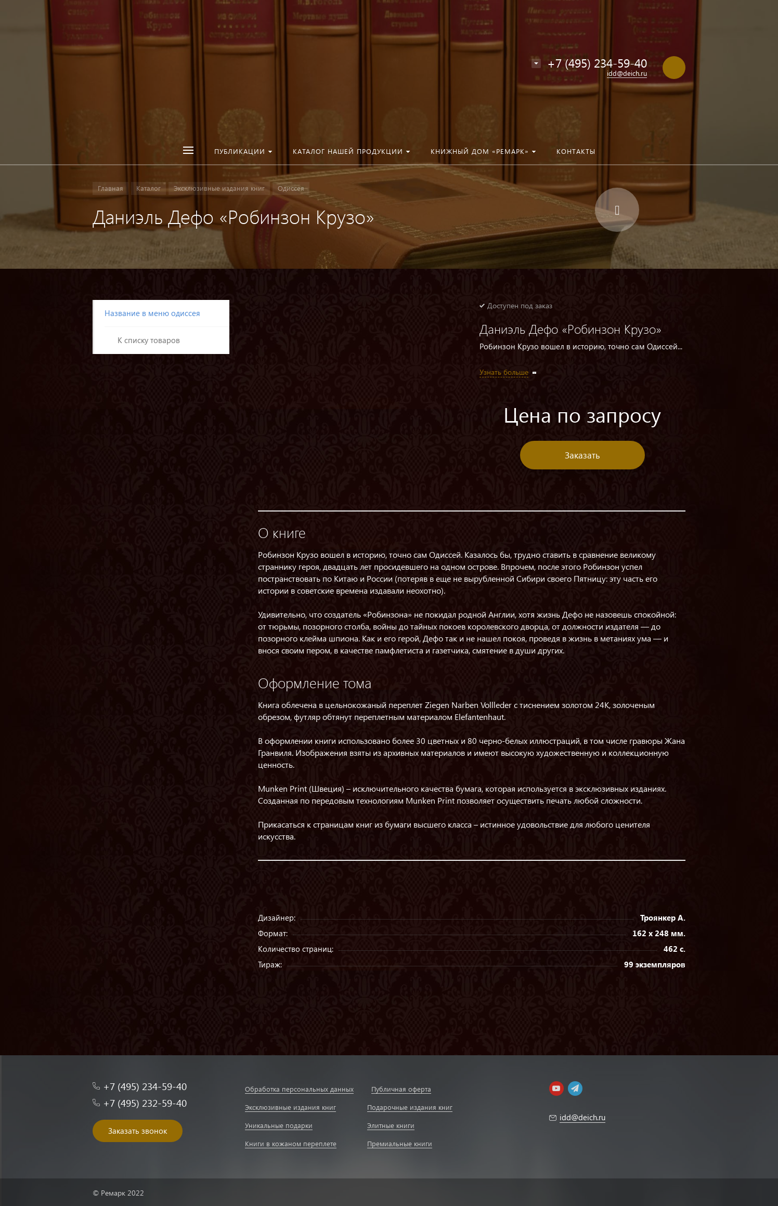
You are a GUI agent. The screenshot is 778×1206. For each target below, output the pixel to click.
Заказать (582, 455)
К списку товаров (149, 340)
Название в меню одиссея (152, 313)
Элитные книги (390, 1125)
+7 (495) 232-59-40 (145, 1102)
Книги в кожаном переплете (290, 1143)
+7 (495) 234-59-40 (597, 63)
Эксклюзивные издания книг (290, 1107)
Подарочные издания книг (409, 1107)
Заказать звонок (137, 1130)
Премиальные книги (399, 1143)
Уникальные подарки (279, 1125)
